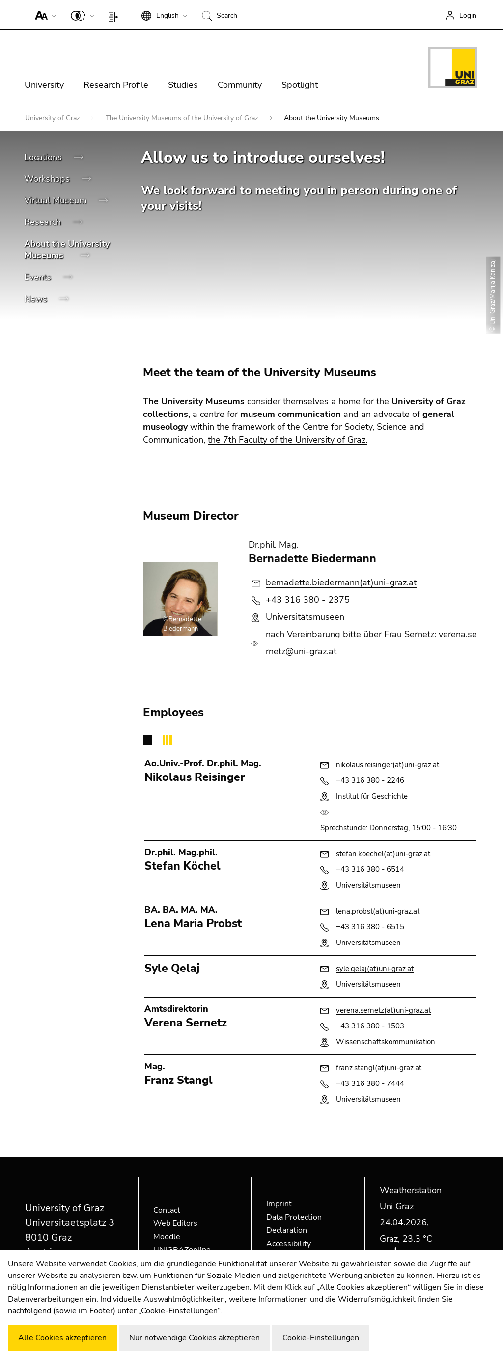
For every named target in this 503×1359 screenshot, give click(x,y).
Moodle (166, 1236)
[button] (43, 14)
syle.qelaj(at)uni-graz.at (375, 968)
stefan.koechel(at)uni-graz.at (383, 854)
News (37, 299)
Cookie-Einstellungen (320, 1337)
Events (39, 277)
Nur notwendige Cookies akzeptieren (194, 1337)
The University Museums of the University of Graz (183, 118)
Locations (44, 157)
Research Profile (116, 85)
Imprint (279, 1203)
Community (240, 85)
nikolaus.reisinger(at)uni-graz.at (387, 765)
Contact (166, 1210)
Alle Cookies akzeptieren (62, 1337)
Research (43, 222)
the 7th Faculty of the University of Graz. (287, 439)
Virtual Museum (56, 200)
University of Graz (53, 118)
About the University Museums (67, 249)
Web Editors (175, 1223)
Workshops (48, 179)
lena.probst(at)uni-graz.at (377, 911)
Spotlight (299, 85)
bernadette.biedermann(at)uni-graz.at (341, 582)
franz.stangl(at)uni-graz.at (378, 1068)
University (44, 85)
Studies (183, 85)
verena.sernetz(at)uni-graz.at (383, 1010)
